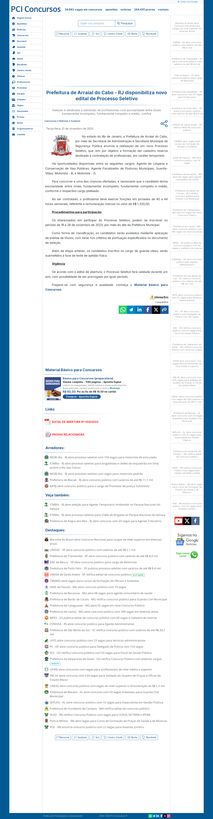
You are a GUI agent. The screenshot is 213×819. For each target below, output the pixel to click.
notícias (125, 9)
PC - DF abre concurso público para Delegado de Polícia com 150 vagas (96, 646)
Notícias (19, 29)
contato (163, 9)
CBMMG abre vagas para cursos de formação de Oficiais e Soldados (94, 581)
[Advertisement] (79, 62)
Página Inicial (21, 17)
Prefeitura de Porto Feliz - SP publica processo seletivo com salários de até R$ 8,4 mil (105, 568)
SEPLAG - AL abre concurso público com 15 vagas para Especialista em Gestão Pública (106, 702)
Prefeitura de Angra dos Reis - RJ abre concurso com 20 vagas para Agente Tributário (105, 521)
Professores (21, 81)
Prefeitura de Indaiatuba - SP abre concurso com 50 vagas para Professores (187, 91)
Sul (16, 52)
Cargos (18, 93)
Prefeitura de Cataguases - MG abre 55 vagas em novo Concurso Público (97, 605)
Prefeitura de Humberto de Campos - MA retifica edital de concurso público (99, 708)
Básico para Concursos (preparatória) (88, 378)
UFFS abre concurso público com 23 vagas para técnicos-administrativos (97, 640)
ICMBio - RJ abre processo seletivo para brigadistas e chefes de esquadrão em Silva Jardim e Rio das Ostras (104, 465)
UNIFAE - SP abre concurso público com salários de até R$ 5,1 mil (92, 550)
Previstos (19, 87)
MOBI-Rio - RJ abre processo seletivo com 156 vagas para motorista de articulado (103, 457)
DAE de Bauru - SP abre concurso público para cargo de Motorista (93, 562)
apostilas (111, 9)
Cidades (19, 99)
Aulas (17, 122)
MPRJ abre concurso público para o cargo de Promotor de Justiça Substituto (100, 486)
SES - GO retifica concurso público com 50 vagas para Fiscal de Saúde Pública (101, 653)
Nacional (19, 40)
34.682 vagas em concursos (83, 9)
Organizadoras (22, 128)
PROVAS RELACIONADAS (68, 434)
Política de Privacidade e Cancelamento (63, 816)
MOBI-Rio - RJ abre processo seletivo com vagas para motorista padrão (96, 474)
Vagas (17, 105)
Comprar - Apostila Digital (81, 396)
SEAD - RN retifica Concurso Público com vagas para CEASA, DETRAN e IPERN (100, 715)
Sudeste (18, 47)
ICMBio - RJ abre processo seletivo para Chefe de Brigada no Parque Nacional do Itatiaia (107, 515)
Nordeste (19, 64)
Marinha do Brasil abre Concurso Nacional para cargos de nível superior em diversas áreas (106, 542)
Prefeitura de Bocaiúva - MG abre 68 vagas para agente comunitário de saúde (101, 593)
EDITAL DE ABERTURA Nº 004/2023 (75, 421)
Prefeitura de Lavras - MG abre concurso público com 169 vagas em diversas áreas (104, 612)
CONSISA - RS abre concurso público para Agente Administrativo (92, 624)
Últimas (18, 75)
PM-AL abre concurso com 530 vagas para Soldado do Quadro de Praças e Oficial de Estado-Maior (105, 678)
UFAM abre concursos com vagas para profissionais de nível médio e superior (101, 669)
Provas (18, 116)
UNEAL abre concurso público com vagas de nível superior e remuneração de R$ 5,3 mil (107, 686)
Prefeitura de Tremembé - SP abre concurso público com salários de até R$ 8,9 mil (104, 556)
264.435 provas (144, 9)
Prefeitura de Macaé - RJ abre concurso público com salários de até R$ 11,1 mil (101, 480)
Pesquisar (125, 23)
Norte (17, 58)
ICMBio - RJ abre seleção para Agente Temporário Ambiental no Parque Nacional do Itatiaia (105, 507)
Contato (18, 134)
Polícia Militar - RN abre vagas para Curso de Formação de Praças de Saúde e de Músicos (108, 721)
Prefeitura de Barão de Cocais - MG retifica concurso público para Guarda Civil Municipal (108, 599)
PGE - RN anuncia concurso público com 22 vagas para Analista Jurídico (97, 727)
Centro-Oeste (21, 70)
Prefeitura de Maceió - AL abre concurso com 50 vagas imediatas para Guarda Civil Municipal (104, 694)
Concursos (20, 35)
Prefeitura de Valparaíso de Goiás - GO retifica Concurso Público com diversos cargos (106, 661)
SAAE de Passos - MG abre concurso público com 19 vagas (88, 587)
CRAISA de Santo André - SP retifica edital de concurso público (97, 575)
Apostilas (19, 23)
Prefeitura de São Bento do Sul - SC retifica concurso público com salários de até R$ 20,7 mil (107, 632)
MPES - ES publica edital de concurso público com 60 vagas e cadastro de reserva (103, 618)
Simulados (20, 110)
